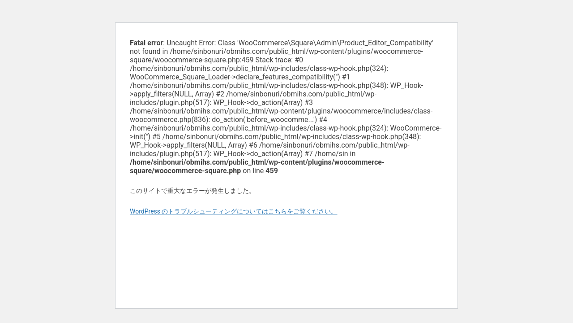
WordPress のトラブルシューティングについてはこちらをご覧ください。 (234, 211)
